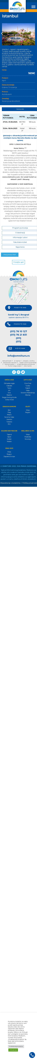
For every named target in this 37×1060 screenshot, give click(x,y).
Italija (28, 390)
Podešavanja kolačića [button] (16, 1046)
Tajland (9, 434)
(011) (18, 338)
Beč (9, 410)
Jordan (9, 439)
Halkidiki (9, 386)
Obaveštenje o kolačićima (10, 483)
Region (27, 412)
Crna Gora (27, 383)
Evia (9, 393)
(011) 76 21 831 (18, 334)
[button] (2, 33)
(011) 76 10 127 (18, 331)
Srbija (28, 410)
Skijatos (9, 395)
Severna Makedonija (28, 393)
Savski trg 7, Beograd (18, 315)
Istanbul (9, 419)
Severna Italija (9, 417)
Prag (9, 412)
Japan (9, 437)
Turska (28, 386)
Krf (9, 390)
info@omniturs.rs (18, 355)
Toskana (9, 422)
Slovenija (28, 439)
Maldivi (9, 441)
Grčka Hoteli (9, 400)
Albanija (27, 395)
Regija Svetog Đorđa (9, 397)
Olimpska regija (9, 383)
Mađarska (27, 437)
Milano (9, 415)
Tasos (9, 388)
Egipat (27, 388)
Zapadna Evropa (9, 456)
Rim (9, 424)
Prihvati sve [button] (13, 1050)
